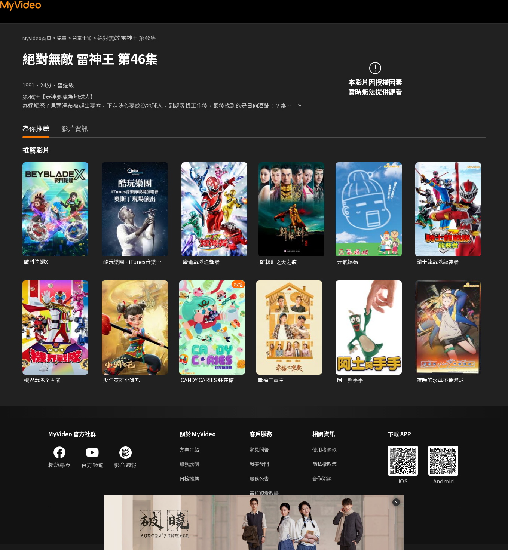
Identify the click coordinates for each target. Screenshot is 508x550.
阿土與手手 (351, 381)
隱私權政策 (331, 467)
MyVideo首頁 (39, 38)
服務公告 (261, 482)
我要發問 (261, 467)
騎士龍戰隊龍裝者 (439, 262)
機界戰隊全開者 (43, 381)
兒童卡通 (90, 38)
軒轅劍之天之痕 (279, 262)
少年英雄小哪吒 (123, 381)
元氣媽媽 (348, 262)
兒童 (67, 38)
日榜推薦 (191, 482)
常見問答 (261, 451)
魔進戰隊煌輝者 (202, 262)
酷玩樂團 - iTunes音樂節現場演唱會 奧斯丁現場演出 (131, 262)
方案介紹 (191, 451)
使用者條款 (331, 451)
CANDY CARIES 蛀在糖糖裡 (209, 381)
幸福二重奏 (272, 381)
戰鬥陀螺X (37, 262)
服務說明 (191, 467)
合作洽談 (328, 482)
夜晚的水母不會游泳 (442, 381)
